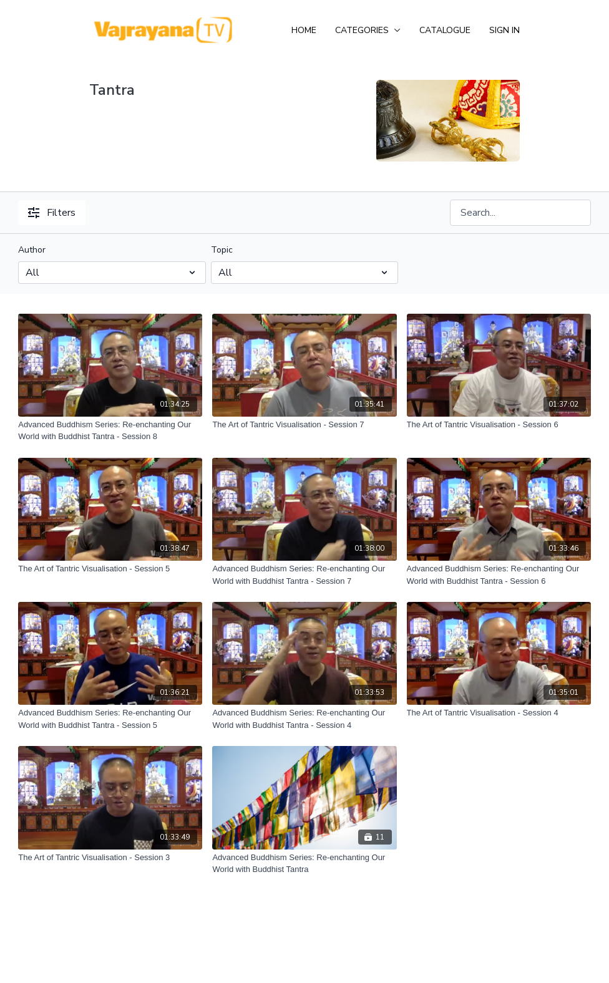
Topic (222, 250)
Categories (368, 30)
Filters (52, 213)
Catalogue (444, 30)
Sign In (504, 30)
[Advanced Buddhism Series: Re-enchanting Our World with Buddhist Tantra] (304, 863)
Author (32, 250)
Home (303, 30)
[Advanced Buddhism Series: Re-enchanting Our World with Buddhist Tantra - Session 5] (110, 719)
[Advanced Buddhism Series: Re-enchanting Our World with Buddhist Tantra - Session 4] (304, 719)
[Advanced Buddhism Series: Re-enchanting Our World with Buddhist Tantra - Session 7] (304, 575)
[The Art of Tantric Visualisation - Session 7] (304, 425)
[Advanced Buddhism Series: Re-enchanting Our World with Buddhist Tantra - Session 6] (499, 575)
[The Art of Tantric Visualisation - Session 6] (499, 425)
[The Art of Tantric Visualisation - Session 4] (499, 713)
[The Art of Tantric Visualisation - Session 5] (110, 569)
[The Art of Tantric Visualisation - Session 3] (110, 857)
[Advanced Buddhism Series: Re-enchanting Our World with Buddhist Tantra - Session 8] (110, 431)
